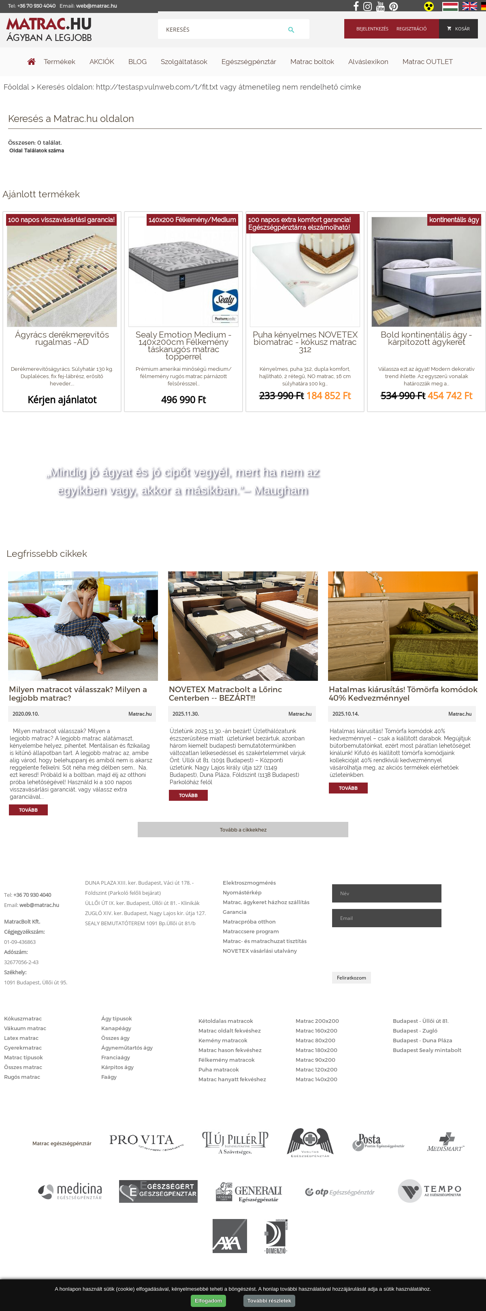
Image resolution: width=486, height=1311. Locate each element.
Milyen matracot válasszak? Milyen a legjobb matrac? (78, 693)
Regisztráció (411, 29)
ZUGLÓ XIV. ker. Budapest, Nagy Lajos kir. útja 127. (145, 913)
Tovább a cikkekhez (243, 829)
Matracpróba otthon (249, 921)
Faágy (109, 1077)
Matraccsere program (251, 931)
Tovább (28, 810)
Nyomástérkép (242, 892)
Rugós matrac (22, 1077)
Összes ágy (115, 1038)
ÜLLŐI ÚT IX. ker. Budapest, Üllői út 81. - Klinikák (142, 903)
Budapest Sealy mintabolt (427, 1050)
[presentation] (393, 949)
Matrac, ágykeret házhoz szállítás (266, 902)
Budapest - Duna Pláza (422, 1040)
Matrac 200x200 (317, 1021)
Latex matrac (21, 1038)
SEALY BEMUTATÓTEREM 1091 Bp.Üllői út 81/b (140, 923)
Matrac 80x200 (315, 1040)
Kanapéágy (116, 1028)
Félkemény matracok (226, 1059)
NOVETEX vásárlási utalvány (260, 950)
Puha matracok (218, 1069)
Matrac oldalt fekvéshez (229, 1030)
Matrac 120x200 (316, 1069)
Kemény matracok (222, 1040)
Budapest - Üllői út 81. (421, 1021)
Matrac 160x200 (316, 1030)
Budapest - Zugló (415, 1030)
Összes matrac (23, 1067)
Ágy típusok (116, 1018)
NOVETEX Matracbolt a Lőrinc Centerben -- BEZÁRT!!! (225, 693)
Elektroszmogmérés (249, 882)
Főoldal (16, 87)
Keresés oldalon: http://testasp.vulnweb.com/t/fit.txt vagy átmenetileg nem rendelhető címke (199, 87)
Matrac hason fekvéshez (230, 1050)
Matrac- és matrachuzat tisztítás (265, 941)
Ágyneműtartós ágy (127, 1047)
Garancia (235, 912)
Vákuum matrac (25, 1028)
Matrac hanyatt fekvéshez (232, 1079)
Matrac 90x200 (315, 1059)
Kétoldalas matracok (225, 1021)
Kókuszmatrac (23, 1018)
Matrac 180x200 (316, 1050)
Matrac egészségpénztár (62, 1143)
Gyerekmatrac (23, 1047)
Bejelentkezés (372, 29)
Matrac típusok (23, 1057)
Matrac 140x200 (316, 1079)
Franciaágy (115, 1057)
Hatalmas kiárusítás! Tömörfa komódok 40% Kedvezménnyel (403, 693)
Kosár (458, 29)
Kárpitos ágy (117, 1067)
